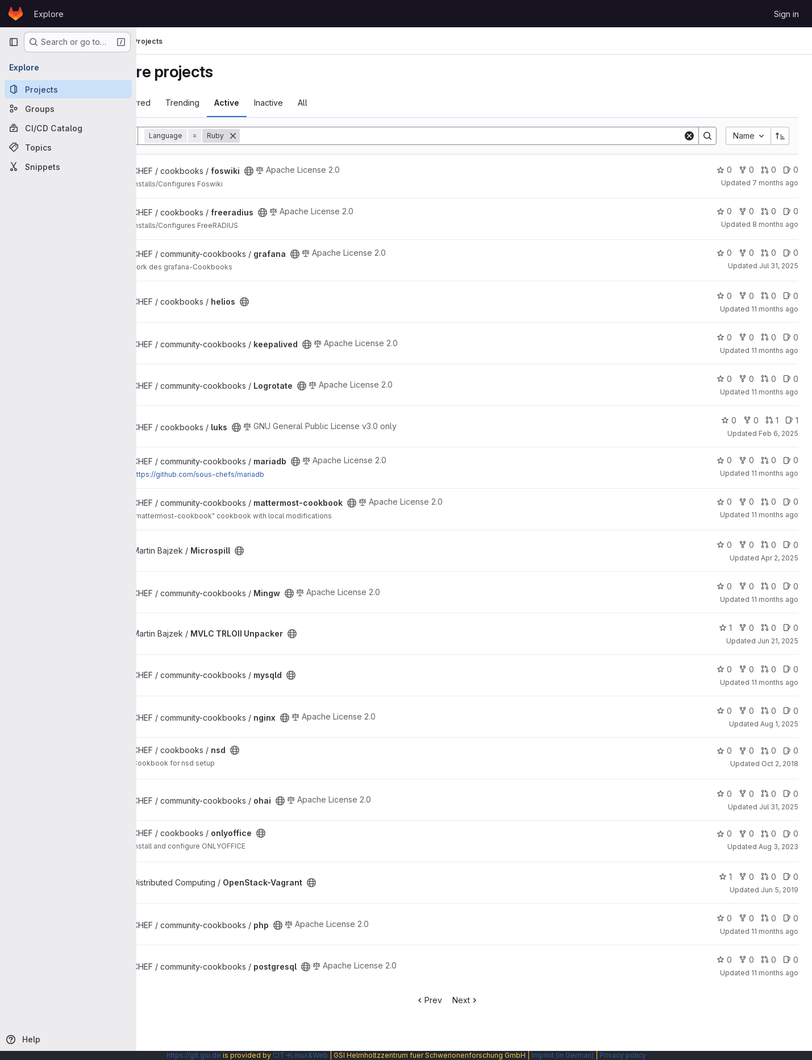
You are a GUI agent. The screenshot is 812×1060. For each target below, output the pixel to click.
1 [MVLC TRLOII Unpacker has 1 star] (725, 628)
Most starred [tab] (181, 102)
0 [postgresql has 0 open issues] (790, 960)
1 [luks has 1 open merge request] (771, 420)
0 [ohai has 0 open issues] (790, 794)
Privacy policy (622, 1055)
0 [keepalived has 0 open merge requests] (768, 337)
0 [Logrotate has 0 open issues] (790, 379)
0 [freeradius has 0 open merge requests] (768, 211)
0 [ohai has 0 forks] (746, 794)
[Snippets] (68, 166)
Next (493, 1000)
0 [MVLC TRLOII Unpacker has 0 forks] (746, 628)
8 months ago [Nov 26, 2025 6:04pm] (775, 224)
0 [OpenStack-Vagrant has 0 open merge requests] (768, 877)
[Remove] (287, 136)
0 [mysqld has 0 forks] (746, 669)
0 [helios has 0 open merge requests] (768, 296)
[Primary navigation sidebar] (14, 42)
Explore (49, 14)
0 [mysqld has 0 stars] (724, 669)
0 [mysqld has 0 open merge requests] (768, 669)
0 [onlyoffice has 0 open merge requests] (768, 833)
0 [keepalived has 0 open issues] (790, 337)
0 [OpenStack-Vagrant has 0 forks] (746, 877)
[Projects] (68, 89)
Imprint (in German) (562, 1055)
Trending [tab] (236, 102)
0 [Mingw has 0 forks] (746, 586)
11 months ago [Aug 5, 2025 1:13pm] (774, 599)
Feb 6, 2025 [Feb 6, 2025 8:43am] (778, 433)
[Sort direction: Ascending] (780, 136)
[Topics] (68, 147)
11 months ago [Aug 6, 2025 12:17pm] (774, 473)
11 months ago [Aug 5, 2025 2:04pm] (774, 392)
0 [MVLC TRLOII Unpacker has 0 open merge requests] (768, 628)
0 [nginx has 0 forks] (746, 711)
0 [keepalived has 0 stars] (724, 337)
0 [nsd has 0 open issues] (790, 750)
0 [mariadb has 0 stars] (724, 460)
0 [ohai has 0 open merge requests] (768, 794)
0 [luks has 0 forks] (751, 420)
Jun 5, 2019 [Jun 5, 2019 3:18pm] (779, 890)
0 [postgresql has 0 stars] (724, 960)
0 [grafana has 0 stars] (724, 252)
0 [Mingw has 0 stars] (724, 586)
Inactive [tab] (322, 102)
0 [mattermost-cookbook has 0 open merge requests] (768, 501)
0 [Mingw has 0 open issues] (790, 586)
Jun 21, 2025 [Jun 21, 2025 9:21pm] (777, 641)
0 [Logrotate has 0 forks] (746, 379)
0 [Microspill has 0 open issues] (790, 545)
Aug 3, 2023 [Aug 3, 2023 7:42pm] (778, 846)
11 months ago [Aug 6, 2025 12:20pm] (774, 514)
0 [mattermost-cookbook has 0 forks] (746, 501)
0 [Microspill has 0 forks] (746, 545)
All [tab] (356, 102)
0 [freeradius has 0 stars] (724, 211)
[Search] (488, 136)
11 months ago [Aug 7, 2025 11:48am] (774, 350)
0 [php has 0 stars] (724, 918)
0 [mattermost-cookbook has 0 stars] (724, 501)
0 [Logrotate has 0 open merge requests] (768, 379)
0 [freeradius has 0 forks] (746, 211)
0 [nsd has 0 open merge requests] (768, 750)
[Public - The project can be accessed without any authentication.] (302, 171)
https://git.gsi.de (193, 1055)
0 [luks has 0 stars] (728, 420)
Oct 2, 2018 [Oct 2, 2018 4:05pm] (779, 763)
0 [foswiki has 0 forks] (746, 169)
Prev (456, 1000)
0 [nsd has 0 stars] (724, 750)
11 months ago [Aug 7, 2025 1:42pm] (774, 309)
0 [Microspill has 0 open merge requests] (768, 545)
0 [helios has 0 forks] (746, 296)
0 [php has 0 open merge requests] (768, 918)
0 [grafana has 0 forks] (746, 252)
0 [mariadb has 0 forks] (746, 460)
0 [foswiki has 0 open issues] (790, 169)
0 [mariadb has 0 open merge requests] (768, 460)
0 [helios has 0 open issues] (790, 296)
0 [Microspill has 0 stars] (724, 545)
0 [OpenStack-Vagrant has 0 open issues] (790, 877)
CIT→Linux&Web (300, 1055)
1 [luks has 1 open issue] (791, 420)
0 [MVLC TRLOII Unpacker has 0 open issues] (790, 628)
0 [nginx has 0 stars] (724, 711)
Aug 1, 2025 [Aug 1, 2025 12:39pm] (779, 724)
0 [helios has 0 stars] (724, 296)
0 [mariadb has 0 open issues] (790, 460)
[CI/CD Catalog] (68, 128)
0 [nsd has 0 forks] (746, 750)
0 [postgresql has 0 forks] (746, 960)
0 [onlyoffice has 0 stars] (724, 833)
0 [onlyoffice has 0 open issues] (790, 833)
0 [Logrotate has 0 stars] (724, 379)
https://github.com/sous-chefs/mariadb (252, 474)
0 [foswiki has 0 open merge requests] (768, 169)
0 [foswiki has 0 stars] (724, 169)
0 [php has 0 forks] (746, 918)
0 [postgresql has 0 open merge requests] (768, 960)
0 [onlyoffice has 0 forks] (746, 833)
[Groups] (68, 108)
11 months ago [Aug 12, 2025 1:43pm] (774, 972)
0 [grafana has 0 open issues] (790, 252)
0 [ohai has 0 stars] (724, 794)
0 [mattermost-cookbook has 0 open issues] (790, 501)
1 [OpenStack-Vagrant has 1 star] (725, 877)
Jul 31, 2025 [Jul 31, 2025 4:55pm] (778, 265)
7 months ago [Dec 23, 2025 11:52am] (775, 182)
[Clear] (689, 136)
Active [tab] (280, 102)
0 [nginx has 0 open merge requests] (768, 711)
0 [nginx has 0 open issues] (790, 711)
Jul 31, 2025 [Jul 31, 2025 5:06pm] (778, 807)
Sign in (786, 14)
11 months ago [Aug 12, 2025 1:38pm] (774, 931)
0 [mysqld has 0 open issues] (790, 669)
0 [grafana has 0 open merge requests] (768, 252)
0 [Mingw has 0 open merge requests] (768, 586)
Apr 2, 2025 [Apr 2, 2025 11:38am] (779, 558)
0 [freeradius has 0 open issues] (790, 211)
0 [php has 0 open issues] (790, 918)
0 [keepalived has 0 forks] (746, 337)
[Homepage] (15, 14)
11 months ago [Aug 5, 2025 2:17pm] (774, 682)
